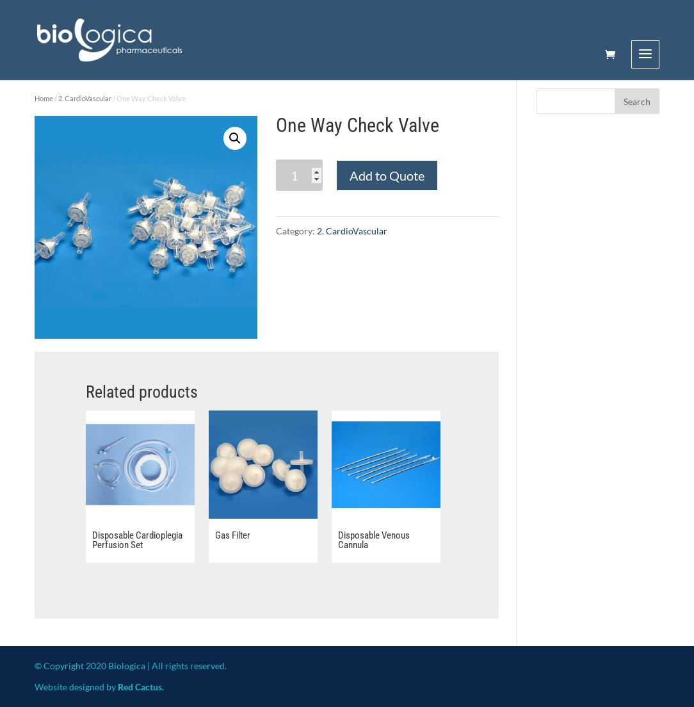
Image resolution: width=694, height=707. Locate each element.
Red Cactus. (141, 686)
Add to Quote (387, 175)
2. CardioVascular (84, 98)
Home (44, 98)
